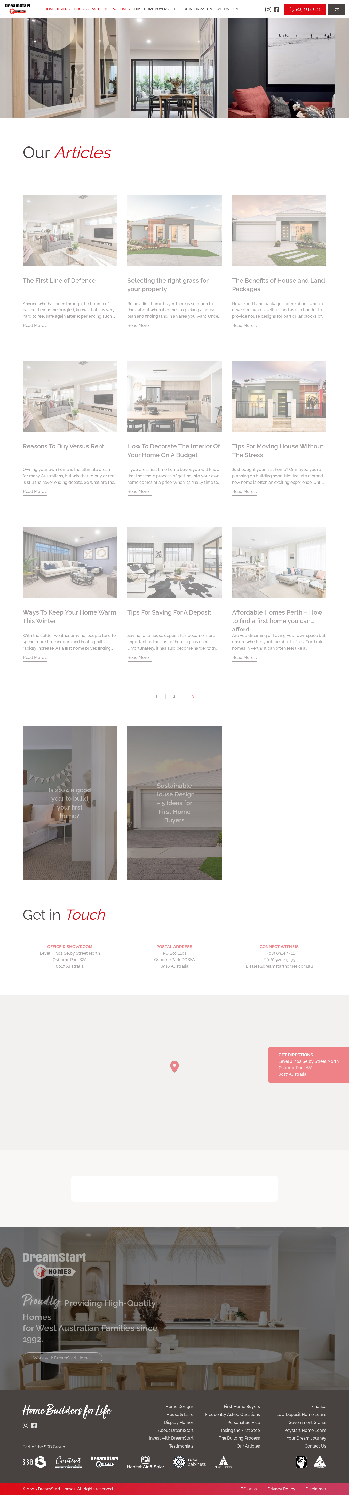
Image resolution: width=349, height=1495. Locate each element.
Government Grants (307, 1422)
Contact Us (315, 1446)
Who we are (227, 9)
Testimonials (181, 1446)
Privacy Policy (281, 1488)
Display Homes (116, 9)
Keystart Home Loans (305, 1430)
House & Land (86, 9)
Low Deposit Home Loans (301, 1414)
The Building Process (239, 1438)
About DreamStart (176, 1430)
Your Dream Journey (306, 1438)
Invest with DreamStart (171, 1438)
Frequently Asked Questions (232, 1414)
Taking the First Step (240, 1430)
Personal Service (243, 1422)
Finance (318, 1406)
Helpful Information (192, 9)
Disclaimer (316, 1488)
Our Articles (248, 1446)
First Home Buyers (151, 9)
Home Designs (57, 9)
